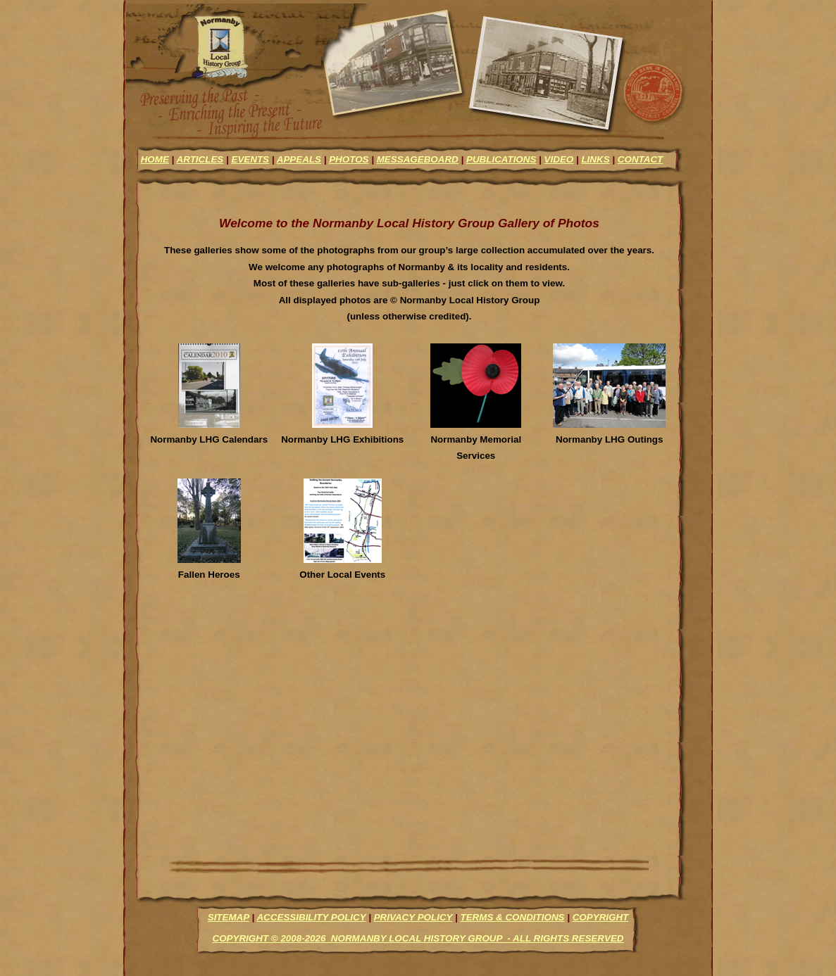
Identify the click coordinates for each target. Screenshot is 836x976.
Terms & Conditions (512, 917)
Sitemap (228, 917)
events (250, 159)
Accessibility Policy (311, 917)
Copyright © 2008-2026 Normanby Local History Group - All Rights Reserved (417, 938)
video (559, 159)
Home (155, 159)
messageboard (417, 159)
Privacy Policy (413, 917)
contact (640, 159)
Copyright (601, 917)
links (595, 159)
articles (200, 159)
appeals (299, 159)
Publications (501, 159)
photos (348, 159)
